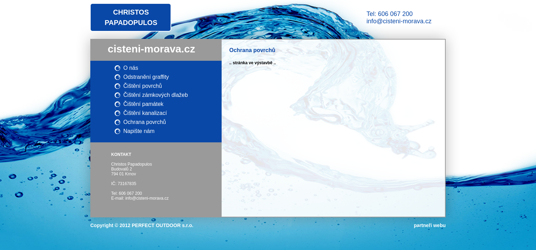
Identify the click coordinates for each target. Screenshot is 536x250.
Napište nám (139, 131)
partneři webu (430, 225)
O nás (130, 68)
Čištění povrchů (142, 86)
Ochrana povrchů (144, 122)
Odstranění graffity (146, 77)
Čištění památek (143, 104)
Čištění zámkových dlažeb (155, 95)
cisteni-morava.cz (151, 49)
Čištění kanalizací (145, 113)
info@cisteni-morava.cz (398, 21)
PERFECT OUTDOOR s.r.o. (162, 225)
